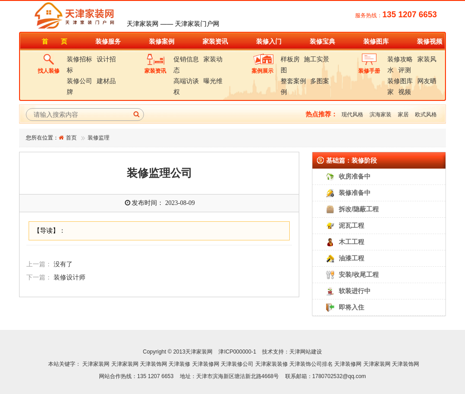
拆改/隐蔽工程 (359, 209)
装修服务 (108, 41)
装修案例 (161, 41)
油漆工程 (351, 258)
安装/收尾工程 (359, 274)
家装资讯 (215, 41)
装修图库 (376, 41)
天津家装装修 (271, 364)
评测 (404, 70)
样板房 (290, 59)
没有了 (63, 264)
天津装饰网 (153, 364)
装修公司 (79, 81)
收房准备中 (355, 176)
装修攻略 (400, 59)
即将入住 (351, 307)
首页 (71, 138)
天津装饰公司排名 (311, 364)
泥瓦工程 (351, 225)
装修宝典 (322, 41)
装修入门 (269, 41)
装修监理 (98, 138)
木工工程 (351, 241)
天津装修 (179, 364)
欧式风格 (426, 114)
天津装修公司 (237, 364)
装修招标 (79, 59)
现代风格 (352, 114)
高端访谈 (186, 81)
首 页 (54, 41)
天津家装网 (95, 364)
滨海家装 (380, 114)
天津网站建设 (305, 352)
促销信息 (186, 59)
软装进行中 (355, 290)
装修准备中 (355, 192)
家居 (403, 114)
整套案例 (293, 81)
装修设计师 (69, 277)
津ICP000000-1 (237, 352)
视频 (404, 91)
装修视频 (429, 41)
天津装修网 (205, 364)
